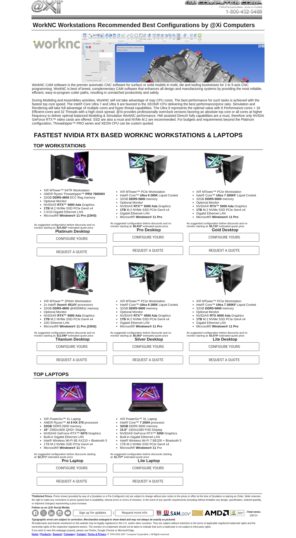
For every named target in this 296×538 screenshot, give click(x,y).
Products (45, 534)
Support (57, 534)
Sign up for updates (92, 512)
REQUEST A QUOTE (71, 252)
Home (35, 534)
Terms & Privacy (97, 534)
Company (69, 534)
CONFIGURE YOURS (72, 239)
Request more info (134, 512)
